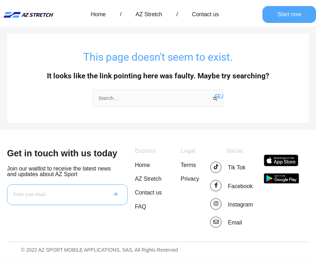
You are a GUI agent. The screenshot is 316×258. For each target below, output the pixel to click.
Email (235, 223)
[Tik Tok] (215, 167)
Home (98, 14)
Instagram (240, 205)
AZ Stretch (148, 14)
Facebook (240, 186)
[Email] (215, 222)
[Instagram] (215, 204)
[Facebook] (215, 185)
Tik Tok (236, 167)
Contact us (205, 14)
